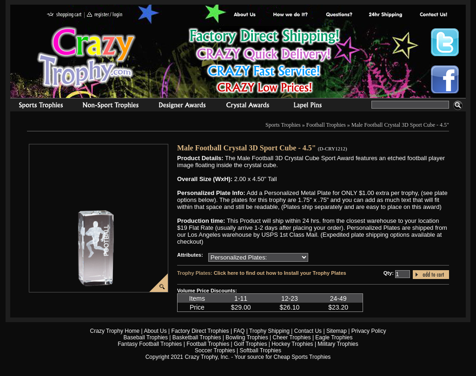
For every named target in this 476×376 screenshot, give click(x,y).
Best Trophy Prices (264, 62)
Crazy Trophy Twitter (445, 42)
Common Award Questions (339, 15)
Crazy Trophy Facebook (445, 79)
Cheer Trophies (292, 337)
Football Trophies (326, 125)
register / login (104, 15)
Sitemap (336, 331)
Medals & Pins (310, 106)
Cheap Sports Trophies (302, 357)
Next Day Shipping (385, 15)
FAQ (239, 331)
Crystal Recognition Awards (248, 106)
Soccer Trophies (215, 350)
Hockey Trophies (292, 344)
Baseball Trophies (146, 337)
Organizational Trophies (110, 106)
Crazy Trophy (87, 57)
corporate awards (182, 106)
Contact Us (308, 331)
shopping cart (64, 15)
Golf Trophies (250, 344)
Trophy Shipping (269, 331)
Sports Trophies (37, 106)
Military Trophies (337, 344)
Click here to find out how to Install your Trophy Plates (280, 273)
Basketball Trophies (196, 337)
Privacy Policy (368, 331)
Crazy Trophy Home (115, 331)
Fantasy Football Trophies (150, 344)
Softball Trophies (260, 350)
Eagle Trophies (333, 337)
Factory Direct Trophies (290, 15)
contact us (433, 15)
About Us (245, 15)
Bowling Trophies (246, 337)
